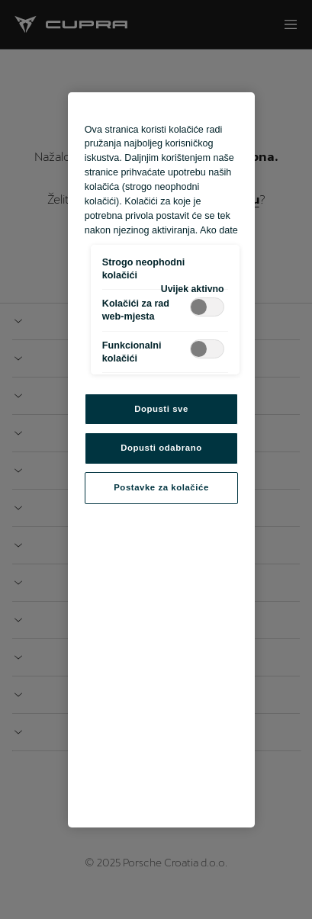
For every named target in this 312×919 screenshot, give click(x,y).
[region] (161, 459)
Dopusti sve (161, 408)
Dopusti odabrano (161, 447)
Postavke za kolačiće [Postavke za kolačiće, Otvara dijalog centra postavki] (161, 487)
